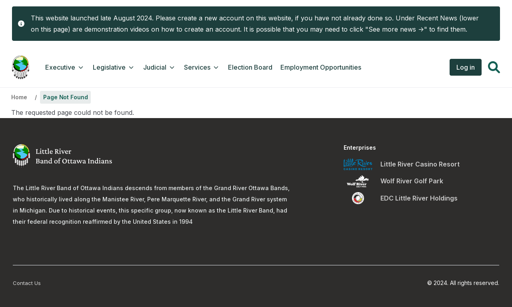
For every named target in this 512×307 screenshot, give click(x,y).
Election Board (250, 67)
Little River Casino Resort (420, 164)
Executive (65, 67)
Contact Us (27, 283)
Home (19, 97)
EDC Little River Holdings (419, 198)
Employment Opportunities (320, 67)
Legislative (114, 67)
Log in (465, 67)
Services (202, 67)
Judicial (159, 67)
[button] (494, 68)
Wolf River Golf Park (411, 181)
